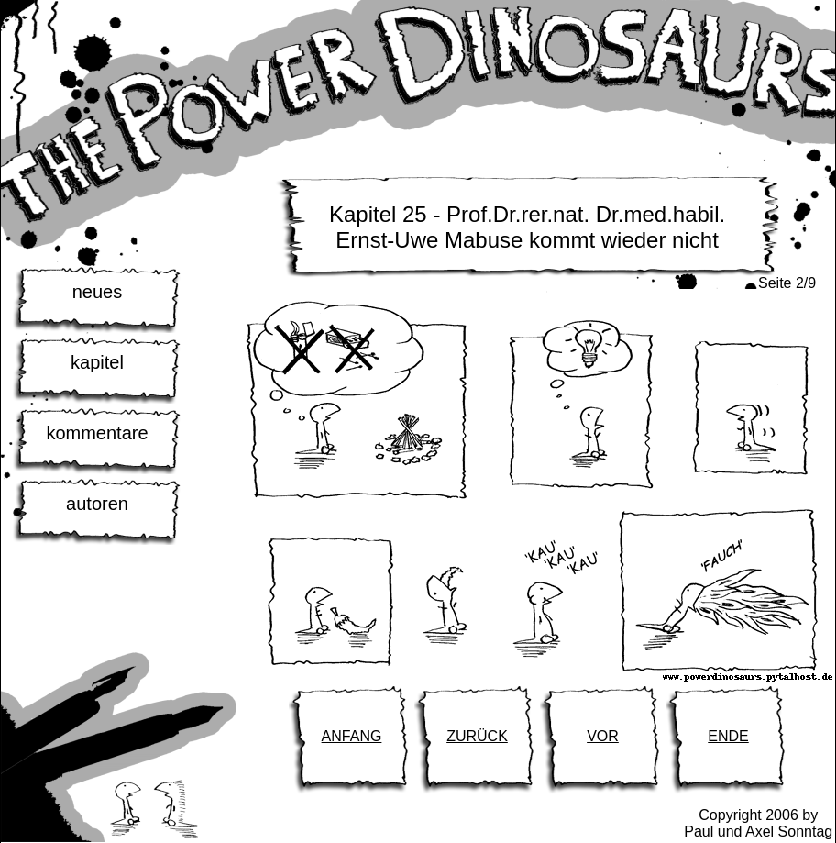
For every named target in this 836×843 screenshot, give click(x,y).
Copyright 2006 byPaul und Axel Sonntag (758, 823)
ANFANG (352, 736)
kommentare (97, 433)
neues (97, 292)
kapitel (97, 362)
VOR (603, 736)
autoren (97, 504)
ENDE (728, 736)
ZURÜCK (477, 736)
